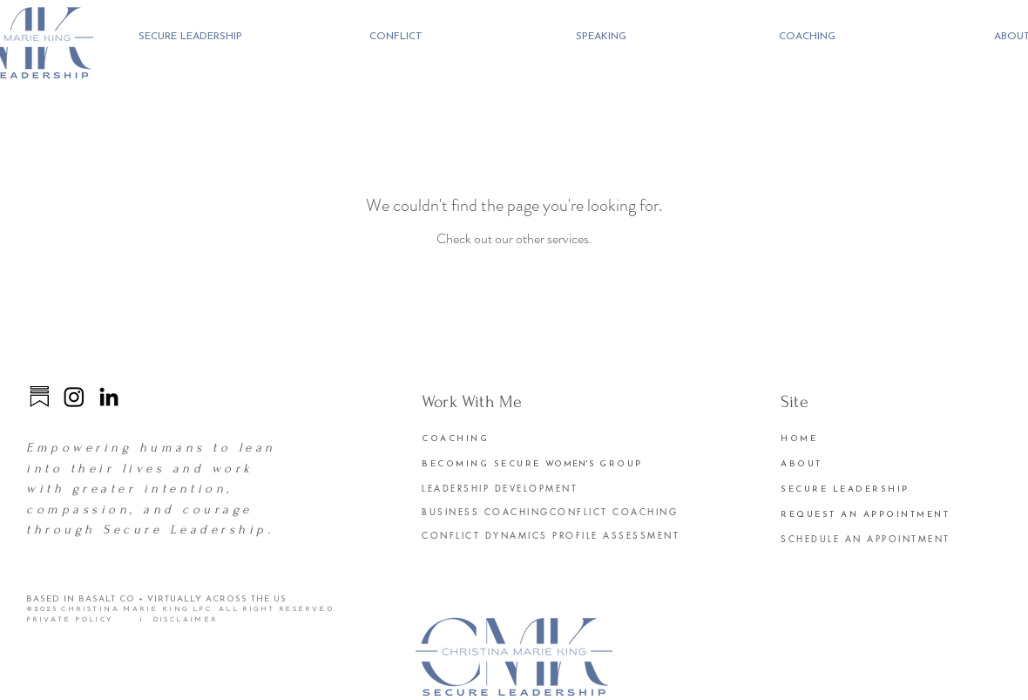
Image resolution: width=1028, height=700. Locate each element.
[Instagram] (74, 397)
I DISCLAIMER (177, 619)
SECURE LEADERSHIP (845, 489)
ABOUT (801, 464)
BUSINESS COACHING (486, 511)
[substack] (39, 397)
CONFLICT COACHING (614, 511)
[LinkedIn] (109, 397)
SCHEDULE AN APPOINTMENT (865, 538)
